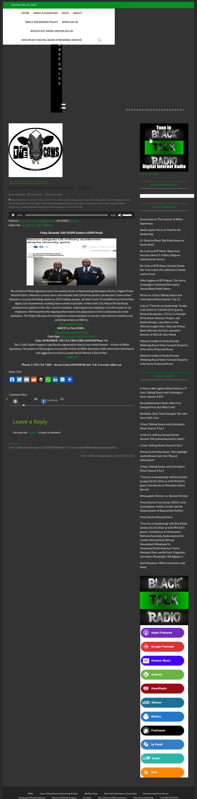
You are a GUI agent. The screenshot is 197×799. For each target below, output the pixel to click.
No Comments (15, 85)
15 (164, 92)
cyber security (77, 182)
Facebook (49, 384)
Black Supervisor (20, 182)
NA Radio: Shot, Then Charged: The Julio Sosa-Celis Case (74, 70)
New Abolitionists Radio (74, 59)
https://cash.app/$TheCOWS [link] (77, 318)
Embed (74, 203)
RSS (42, 207)
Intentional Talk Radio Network (31, 780)
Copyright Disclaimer (169, 780)
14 (162, 92)
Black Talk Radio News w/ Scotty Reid (120, 776)
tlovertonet (147, 201)
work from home (74, 189)
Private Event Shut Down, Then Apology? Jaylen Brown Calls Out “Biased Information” (168, 67)
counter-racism (37, 182)
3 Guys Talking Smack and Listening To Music (58, 776)
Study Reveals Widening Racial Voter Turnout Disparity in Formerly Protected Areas (164, 327)
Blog (15, 56)
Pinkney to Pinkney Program (64, 780)
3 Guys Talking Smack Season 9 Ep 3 (161, 427)
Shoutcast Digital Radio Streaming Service (115, 21)
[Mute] (120, 197)
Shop (76, 13)
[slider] (66, 197)
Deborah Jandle (149, 323)
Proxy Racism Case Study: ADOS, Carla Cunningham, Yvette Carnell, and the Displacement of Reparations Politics (163, 488)
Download (50, 203)
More (50, 207)
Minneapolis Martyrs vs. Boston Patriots (164, 478)
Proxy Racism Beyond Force (156, 499)
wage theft (43, 189)
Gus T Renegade (115, 182)
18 (172, 92)
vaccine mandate (28, 189)
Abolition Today (91, 776)
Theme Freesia (68, 787)
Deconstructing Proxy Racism (155, 776)
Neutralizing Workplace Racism (56, 185)
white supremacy (57, 189)
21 (181, 92)
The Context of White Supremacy (28, 163)
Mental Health (33, 185)
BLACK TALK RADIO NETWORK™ (28, 787)
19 (175, 92)
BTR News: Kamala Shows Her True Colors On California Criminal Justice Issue (163, 252)
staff (11, 80)
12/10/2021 (35, 176)
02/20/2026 (168, 80)
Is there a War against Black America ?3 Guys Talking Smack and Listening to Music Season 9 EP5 (163, 374)
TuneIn (34, 207)
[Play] (13, 197)
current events (62, 182)
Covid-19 (50, 182)
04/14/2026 (24, 80)
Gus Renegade (17, 176)
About (88, 13)
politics (82, 185)
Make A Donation (57, 13)
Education (102, 182)
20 (178, 92)
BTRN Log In (142, 13)
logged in (33, 414)
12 (156, 92)
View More (13, 90)
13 (159, 92)
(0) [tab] (24, 384)
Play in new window (30, 203)
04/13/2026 (72, 80)
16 (167, 92)
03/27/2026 (120, 80)
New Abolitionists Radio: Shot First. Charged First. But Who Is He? (27, 70)
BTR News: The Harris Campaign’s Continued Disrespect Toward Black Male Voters (163, 266)
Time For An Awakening (143, 780)
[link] (71, 306)
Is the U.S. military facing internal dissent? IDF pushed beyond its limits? (121, 67)
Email (24, 207)
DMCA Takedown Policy (113, 13)
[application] (71, 197)
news (75, 185)
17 (170, 92)
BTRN (165, 55)
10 (151, 92)
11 (154, 92)
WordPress (21, 384)
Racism (90, 185)
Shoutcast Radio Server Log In (59, 21)
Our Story (87, 780)
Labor (23, 185)
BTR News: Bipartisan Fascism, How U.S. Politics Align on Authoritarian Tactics (160, 237)
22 (183, 92)
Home (37, 13)
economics (90, 182)
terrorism (99, 185)
